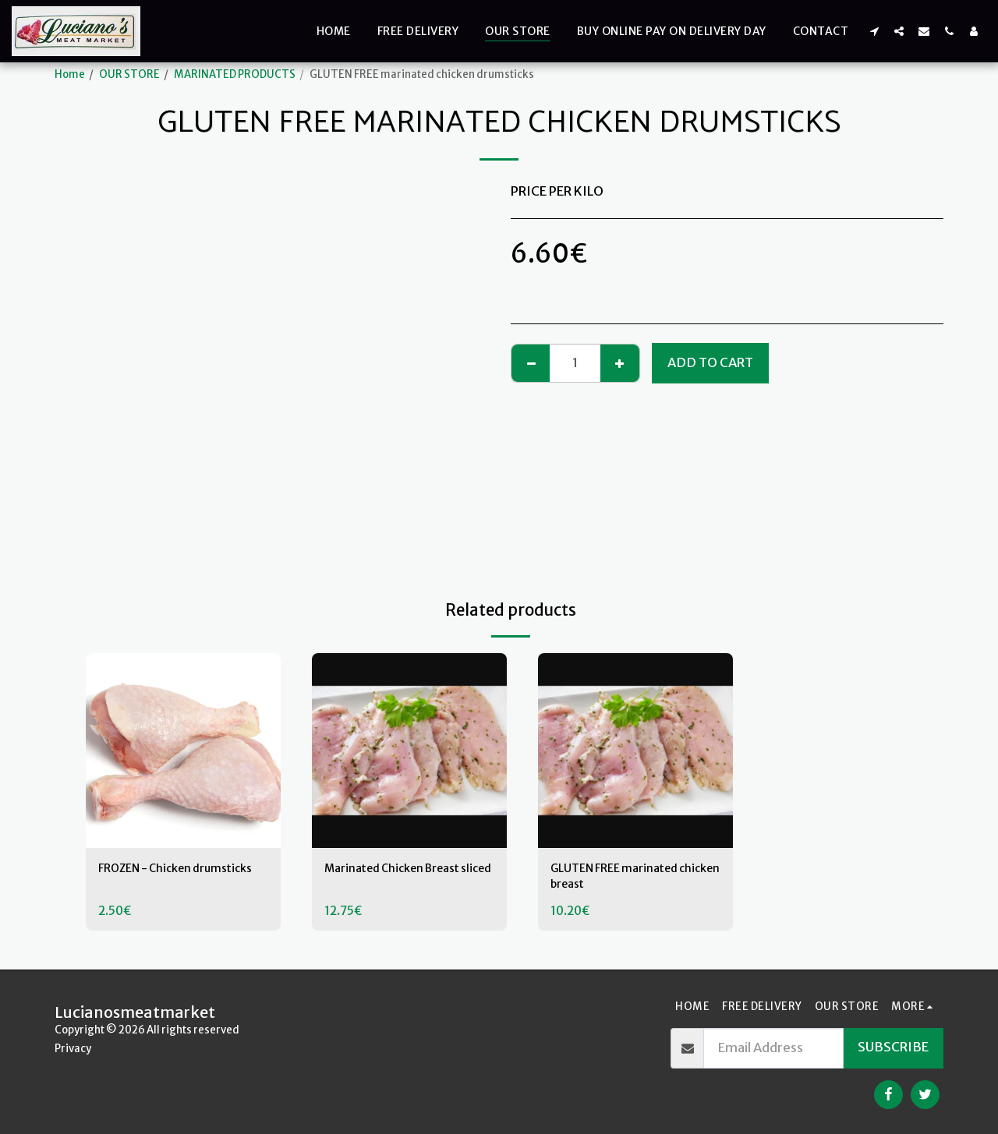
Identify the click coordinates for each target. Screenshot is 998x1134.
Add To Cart (710, 363)
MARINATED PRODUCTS (235, 74)
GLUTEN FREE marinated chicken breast (623, 879)
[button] (874, 31)
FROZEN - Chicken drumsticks (152, 879)
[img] (183, 750)
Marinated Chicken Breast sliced (404, 879)
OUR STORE (129, 74)
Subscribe (893, 1047)
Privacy (73, 1048)
